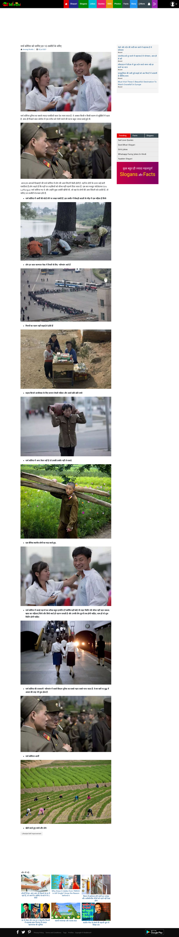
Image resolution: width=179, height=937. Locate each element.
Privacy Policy (39, 933)
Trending (123, 135)
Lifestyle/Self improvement (31, 834)
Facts (135, 135)
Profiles (71, 933)
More (142, 4)
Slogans (150, 135)
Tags (65, 933)
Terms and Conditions (53, 933)
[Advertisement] (89, 26)
